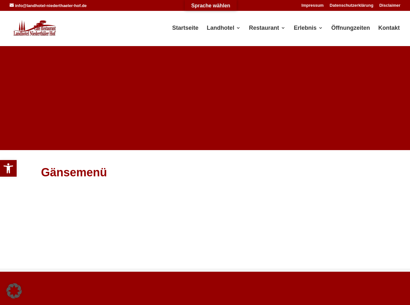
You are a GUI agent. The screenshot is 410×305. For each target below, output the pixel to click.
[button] (8, 168)
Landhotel (220, 28)
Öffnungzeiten (350, 28)
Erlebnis (305, 28)
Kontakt (389, 28)
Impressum (312, 5)
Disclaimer (389, 5)
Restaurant (264, 28)
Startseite (185, 28)
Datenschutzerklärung (351, 5)
